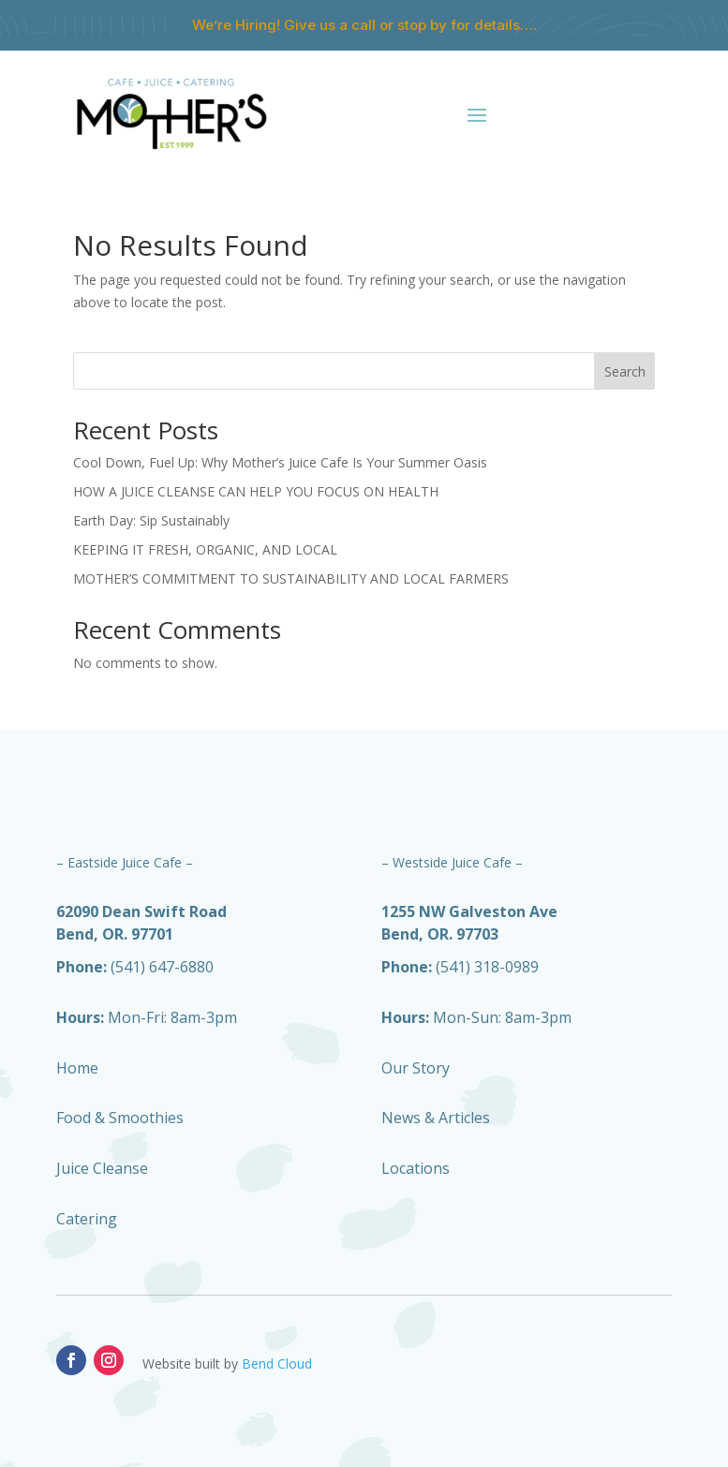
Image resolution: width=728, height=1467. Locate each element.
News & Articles (435, 1117)
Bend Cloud (277, 1363)
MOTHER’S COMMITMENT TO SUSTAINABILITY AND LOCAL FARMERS (291, 578)
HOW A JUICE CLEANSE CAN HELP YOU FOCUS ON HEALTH (255, 491)
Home (77, 1068)
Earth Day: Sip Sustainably (151, 520)
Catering (86, 1218)
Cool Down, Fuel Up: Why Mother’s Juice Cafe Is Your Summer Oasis (280, 462)
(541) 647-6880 (135, 966)
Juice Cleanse (102, 1168)
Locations (415, 1168)
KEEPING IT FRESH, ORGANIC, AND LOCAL (205, 549)
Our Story (415, 1068)
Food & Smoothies (120, 1117)
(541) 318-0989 (460, 966)
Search (625, 371)
